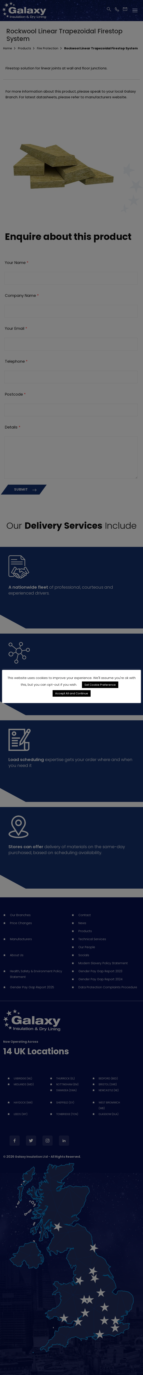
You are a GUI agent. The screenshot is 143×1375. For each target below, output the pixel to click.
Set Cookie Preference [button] (100, 685)
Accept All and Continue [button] (71, 693)
